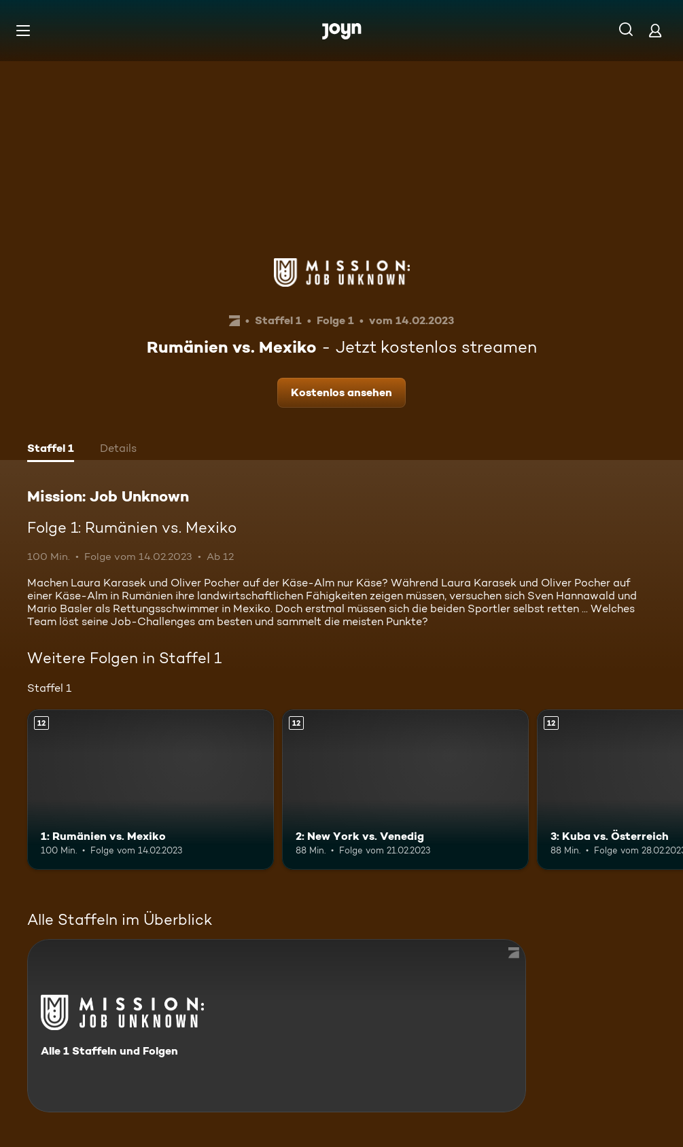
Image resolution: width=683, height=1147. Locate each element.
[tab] (50, 450)
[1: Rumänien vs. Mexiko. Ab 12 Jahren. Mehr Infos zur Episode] (150, 789)
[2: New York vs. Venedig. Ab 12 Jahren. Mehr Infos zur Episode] (405, 789)
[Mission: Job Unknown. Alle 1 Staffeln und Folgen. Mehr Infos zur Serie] (276, 1025)
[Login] (655, 30)
